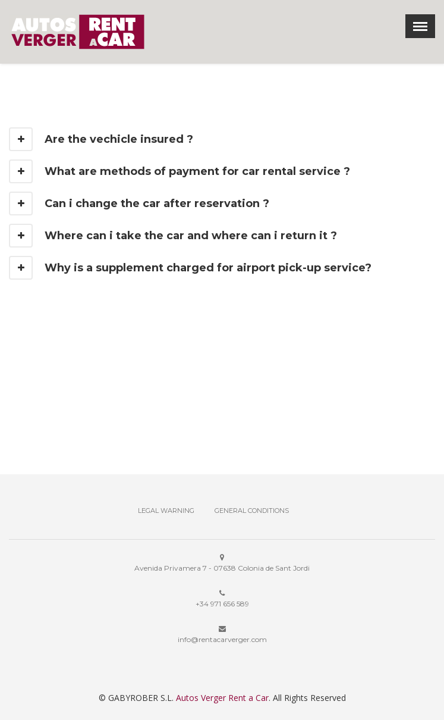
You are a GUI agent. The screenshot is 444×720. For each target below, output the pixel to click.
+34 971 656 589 (222, 603)
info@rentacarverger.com (222, 639)
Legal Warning (166, 510)
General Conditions (252, 510)
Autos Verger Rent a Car (222, 697)
